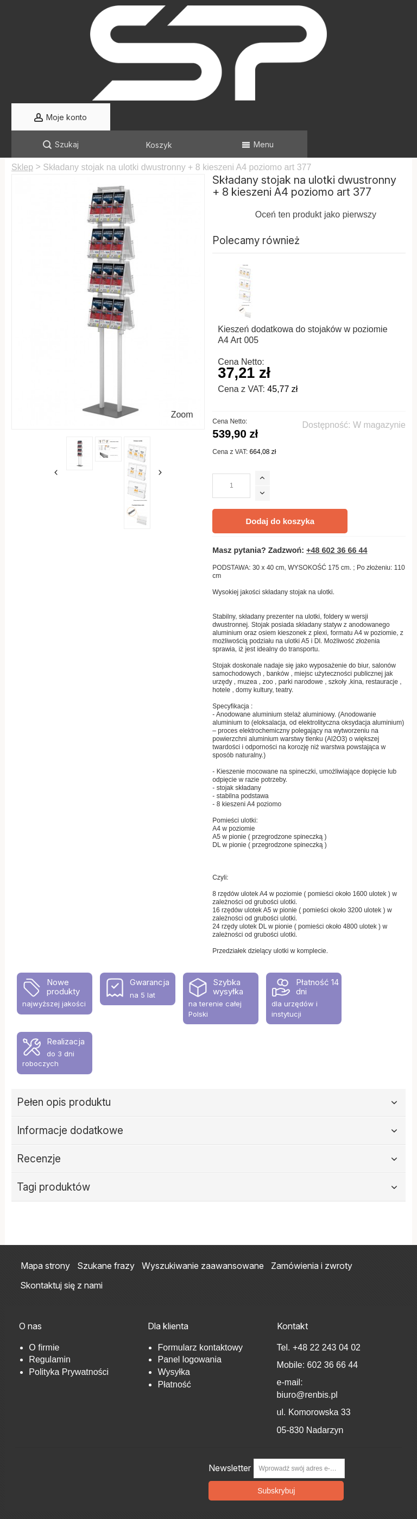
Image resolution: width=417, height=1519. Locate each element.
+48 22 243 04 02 (327, 1320)
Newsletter (229, 1441)
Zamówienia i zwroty (311, 1238)
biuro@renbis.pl (307, 1367)
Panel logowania (189, 1332)
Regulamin (49, 1332)
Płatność (174, 1357)
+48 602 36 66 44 (336, 523)
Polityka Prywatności (69, 1344)
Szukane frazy (106, 1238)
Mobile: (292, 1337)
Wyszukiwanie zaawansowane (203, 1238)
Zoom (182, 387)
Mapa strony (45, 1238)
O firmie (44, 1320)
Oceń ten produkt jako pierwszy (315, 187)
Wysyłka (173, 1344)
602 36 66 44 (332, 1337)
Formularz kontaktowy (200, 1320)
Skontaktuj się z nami (61, 1258)
